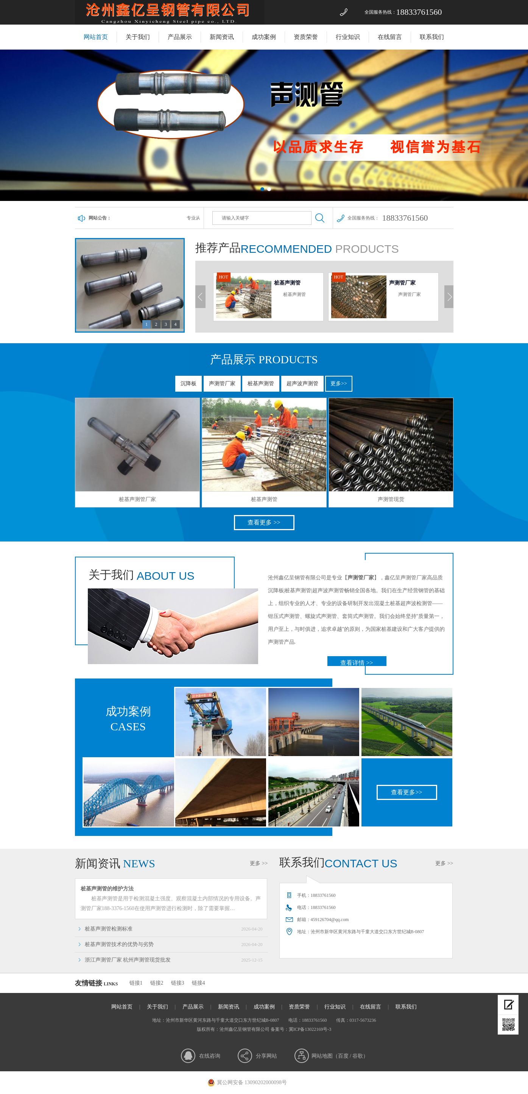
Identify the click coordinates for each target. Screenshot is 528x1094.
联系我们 (432, 37)
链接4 (198, 983)
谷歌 (357, 1056)
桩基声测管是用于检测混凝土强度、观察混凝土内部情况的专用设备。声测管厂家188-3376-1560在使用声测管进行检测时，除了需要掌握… (173, 897)
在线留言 (390, 37)
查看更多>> (406, 792)
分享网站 (266, 1056)
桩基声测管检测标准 (174, 929)
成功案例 (264, 37)
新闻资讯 (222, 37)
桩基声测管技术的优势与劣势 (174, 944)
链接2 (157, 983)
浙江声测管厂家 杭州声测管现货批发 (174, 960)
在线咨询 (209, 1056)
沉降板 (188, 383)
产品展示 (180, 37)
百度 (343, 1056)
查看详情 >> (356, 663)
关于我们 (138, 37)
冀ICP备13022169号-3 (310, 1029)
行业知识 (348, 37)
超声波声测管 (302, 383)
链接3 (177, 983)
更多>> (338, 383)
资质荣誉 (306, 37)
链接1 (136, 983)
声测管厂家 (222, 383)
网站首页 (96, 37)
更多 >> (259, 863)
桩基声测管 (261, 383)
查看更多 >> (264, 522)
